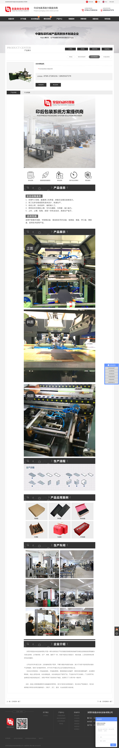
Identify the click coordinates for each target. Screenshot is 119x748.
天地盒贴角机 (44, 671)
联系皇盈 (107, 19)
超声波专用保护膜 (18, 738)
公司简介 (45, 715)
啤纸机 (70, 56)
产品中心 (59, 19)
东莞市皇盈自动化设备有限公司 (37, 651)
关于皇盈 (23, 19)
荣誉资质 (83, 19)
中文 (99, 1)
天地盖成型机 (106, 56)
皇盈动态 (95, 19)
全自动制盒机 (35, 19)
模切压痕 (94, 49)
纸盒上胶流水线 (35, 674)
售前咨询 (41, 84)
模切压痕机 (47, 19)
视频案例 (71, 19)
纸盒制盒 (107, 49)
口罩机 (70, 49)
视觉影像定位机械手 (66, 671)
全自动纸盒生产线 (57, 674)
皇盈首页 (11, 19)
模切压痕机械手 (82, 56)
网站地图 (111, 1)
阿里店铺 (91, 1)
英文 (106, 1)
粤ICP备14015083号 (35, 745)
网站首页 (76, 715)
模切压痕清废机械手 (80, 671)
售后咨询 (55, 84)
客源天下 (41, 738)
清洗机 (83, 49)
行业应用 (76, 718)
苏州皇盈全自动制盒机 (30, 738)
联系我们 (76, 729)
